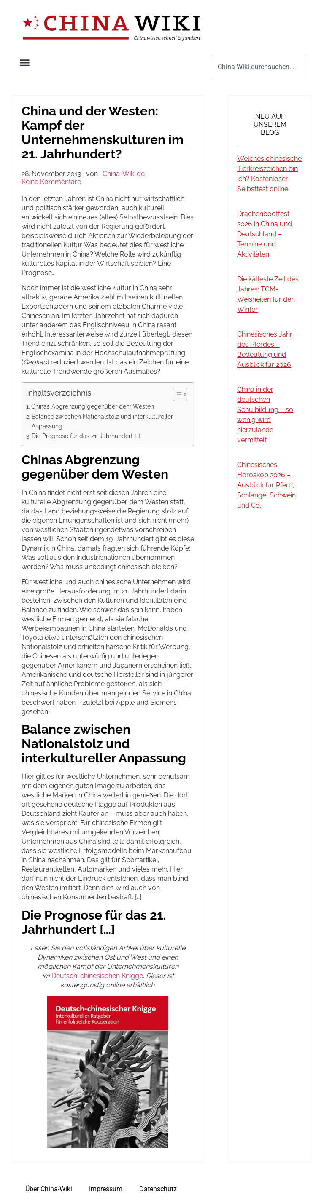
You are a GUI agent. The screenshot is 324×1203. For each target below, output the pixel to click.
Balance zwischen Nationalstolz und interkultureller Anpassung (102, 421)
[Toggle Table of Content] (175, 394)
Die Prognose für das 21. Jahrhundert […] (86, 435)
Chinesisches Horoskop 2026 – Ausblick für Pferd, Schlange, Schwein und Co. (266, 485)
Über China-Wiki (48, 1189)
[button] (25, 63)
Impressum (105, 1189)
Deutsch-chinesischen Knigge (97, 976)
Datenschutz (158, 1189)
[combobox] (259, 66)
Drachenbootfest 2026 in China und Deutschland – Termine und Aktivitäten (264, 234)
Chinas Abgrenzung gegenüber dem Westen (92, 406)
